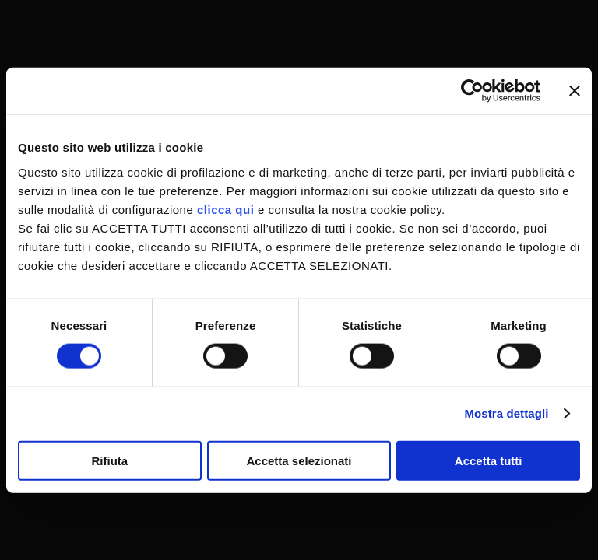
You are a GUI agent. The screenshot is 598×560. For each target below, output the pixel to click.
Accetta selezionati (298, 460)
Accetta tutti (488, 460)
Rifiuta (109, 460)
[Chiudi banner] (574, 91)
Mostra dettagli (506, 413)
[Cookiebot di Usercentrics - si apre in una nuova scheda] (472, 91)
